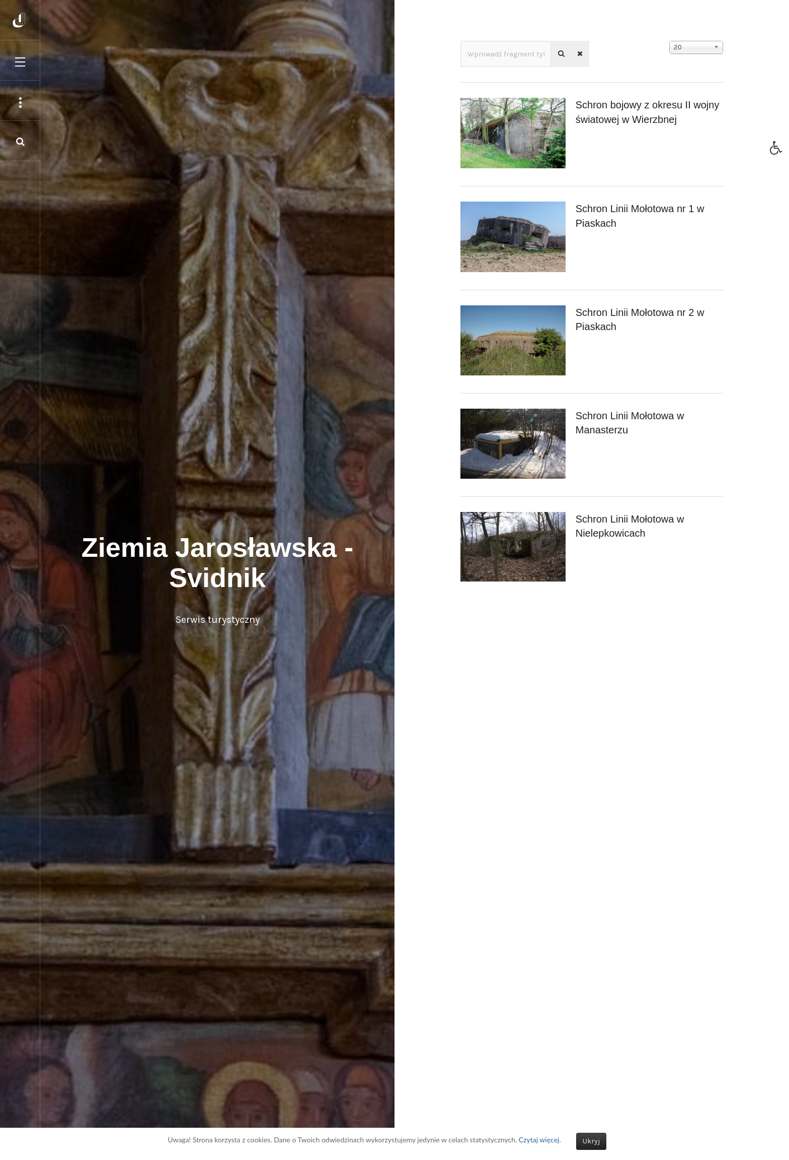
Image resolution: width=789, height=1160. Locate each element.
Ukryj (591, 1141)
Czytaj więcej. (540, 1139)
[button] (779, 150)
